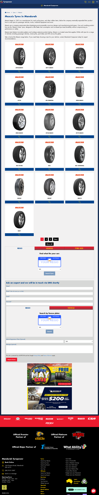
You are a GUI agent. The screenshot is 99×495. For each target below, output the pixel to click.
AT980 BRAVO (79, 67)
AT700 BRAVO (19, 67)
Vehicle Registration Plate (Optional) (15, 339)
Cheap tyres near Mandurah (73, 475)
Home (7, 12)
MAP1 (19, 231)
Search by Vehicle (45, 461)
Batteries (43, 479)
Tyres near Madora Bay (72, 469)
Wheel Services (45, 483)
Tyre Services (44, 481)
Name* (8, 286)
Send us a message (10, 474)
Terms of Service (47, 355)
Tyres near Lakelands (71, 467)
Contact (43, 487)
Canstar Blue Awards (71, 471)
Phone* (15, 291)
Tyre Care (43, 467)
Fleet (42, 491)
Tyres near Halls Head (71, 465)
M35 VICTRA (19, 165)
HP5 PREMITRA (49, 100)
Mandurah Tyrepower (49, 6)
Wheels (43, 471)
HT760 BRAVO (49, 133)
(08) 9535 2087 (10, 470)
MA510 (80, 198)
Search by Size (45, 463)
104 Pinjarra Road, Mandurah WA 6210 (14, 466)
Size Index (68, 459)
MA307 (49, 198)
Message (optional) (11, 344)
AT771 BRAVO (49, 67)
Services (43, 477)
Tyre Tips (43, 469)
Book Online (45, 489)
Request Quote (12, 359)
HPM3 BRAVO (79, 100)
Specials (43, 485)
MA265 (19, 198)
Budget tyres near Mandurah (73, 473)
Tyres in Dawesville (71, 461)
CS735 (19, 100)
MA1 (49, 165)
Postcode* (9, 302)
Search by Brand (45, 465)
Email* (8, 296)
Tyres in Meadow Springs (72, 463)
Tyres (42, 459)
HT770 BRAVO (79, 133)
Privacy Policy (37, 355)
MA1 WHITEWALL (79, 165)
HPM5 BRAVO (19, 133)
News (42, 493)
